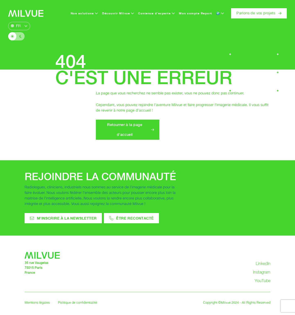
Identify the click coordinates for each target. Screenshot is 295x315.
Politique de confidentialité (77, 302)
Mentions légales (37, 302)
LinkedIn (263, 263)
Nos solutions (82, 13)
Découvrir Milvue (116, 13)
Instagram (261, 272)
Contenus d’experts (154, 13)
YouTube (262, 280)
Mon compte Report (195, 13)
